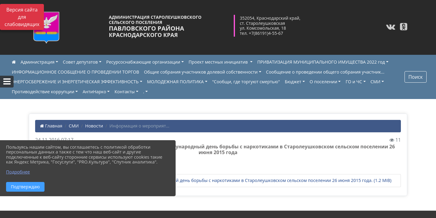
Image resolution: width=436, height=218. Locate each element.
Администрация (37, 62)
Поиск (415, 77)
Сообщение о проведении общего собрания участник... (325, 72)
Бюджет (293, 81)
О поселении (323, 81)
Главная (51, 126)
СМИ (376, 81)
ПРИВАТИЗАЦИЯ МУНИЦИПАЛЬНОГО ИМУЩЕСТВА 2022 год (321, 62)
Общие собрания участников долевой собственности (201, 72)
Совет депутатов (80, 62)
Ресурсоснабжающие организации (143, 62)
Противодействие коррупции (43, 91)
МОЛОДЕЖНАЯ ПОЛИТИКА (175, 81)
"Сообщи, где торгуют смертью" (246, 81)
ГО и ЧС (353, 81)
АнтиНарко (94, 91)
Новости (94, 126)
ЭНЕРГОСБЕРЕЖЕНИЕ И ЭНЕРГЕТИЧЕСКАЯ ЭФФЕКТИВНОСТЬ (75, 81)
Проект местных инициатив (219, 62)
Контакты (124, 91)
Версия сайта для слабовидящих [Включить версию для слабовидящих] (22, 17)
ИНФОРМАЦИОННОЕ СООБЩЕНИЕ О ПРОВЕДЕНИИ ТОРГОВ (75, 72)
